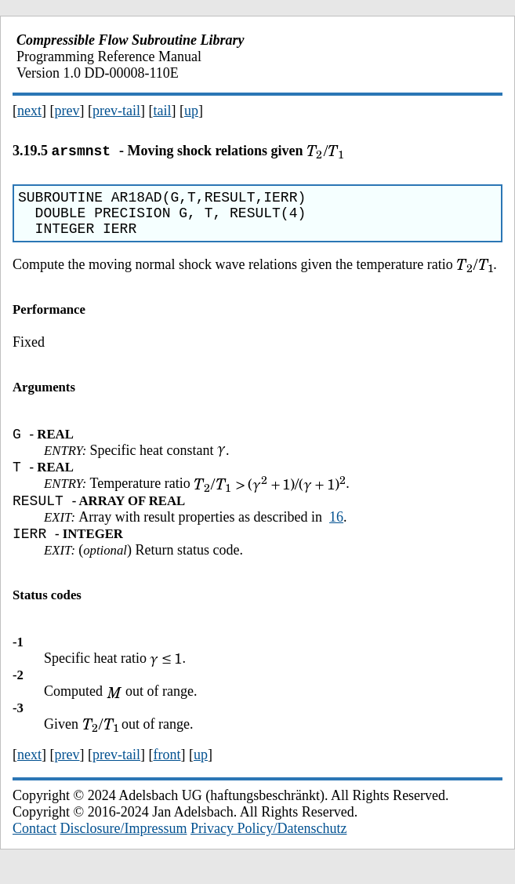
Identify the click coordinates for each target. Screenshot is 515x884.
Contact (34, 847)
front (166, 773)
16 (336, 533)
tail (162, 110)
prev (67, 110)
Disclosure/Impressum (123, 847)
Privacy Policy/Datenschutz (268, 847)
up (191, 110)
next (29, 110)
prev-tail (116, 110)
